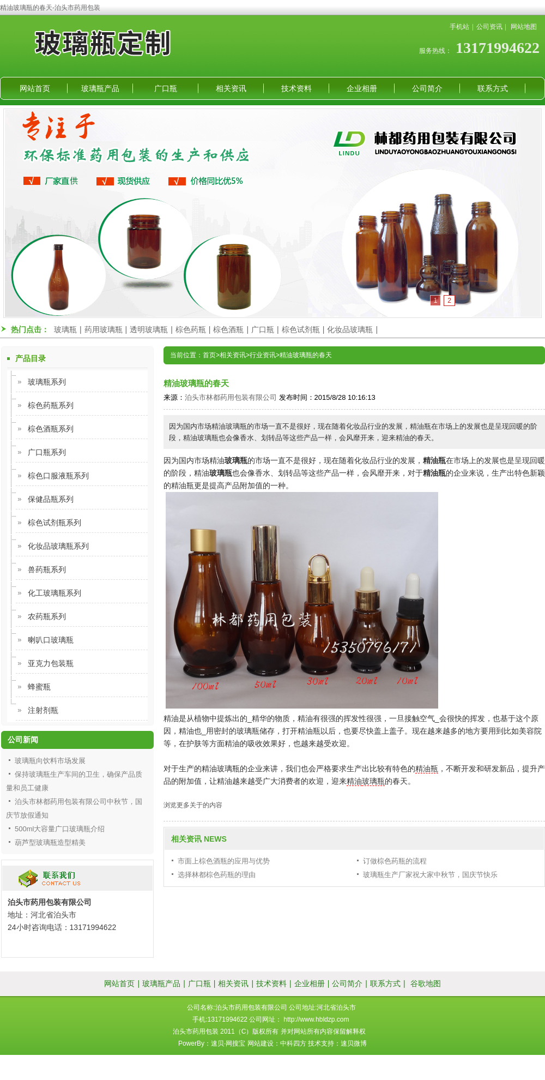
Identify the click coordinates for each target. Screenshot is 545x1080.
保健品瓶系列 (51, 499)
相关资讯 (231, 88)
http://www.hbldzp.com (316, 1019)
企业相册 (362, 88)
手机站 (459, 27)
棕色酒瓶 (228, 329)
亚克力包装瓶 (51, 663)
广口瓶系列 (47, 452)
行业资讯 (263, 355)
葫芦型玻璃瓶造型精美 (50, 842)
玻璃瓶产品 (100, 88)
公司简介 (427, 88)
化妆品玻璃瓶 (350, 329)
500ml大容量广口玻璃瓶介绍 (60, 829)
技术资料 (296, 88)
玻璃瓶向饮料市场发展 (50, 761)
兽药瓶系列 (47, 569)
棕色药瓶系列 (51, 405)
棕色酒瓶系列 (51, 428)
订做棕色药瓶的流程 (395, 861)
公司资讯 (489, 27)
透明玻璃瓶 (149, 329)
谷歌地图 (425, 983)
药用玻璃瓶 (103, 329)
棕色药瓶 (190, 329)
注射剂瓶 (43, 710)
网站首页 (35, 88)
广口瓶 (165, 88)
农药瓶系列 (47, 616)
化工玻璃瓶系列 (54, 593)
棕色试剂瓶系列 (54, 522)
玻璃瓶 (65, 329)
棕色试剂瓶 (301, 329)
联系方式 (492, 88)
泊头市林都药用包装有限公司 (231, 397)
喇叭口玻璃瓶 (51, 639)
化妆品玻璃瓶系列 (58, 546)
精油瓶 (426, 768)
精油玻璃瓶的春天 (306, 355)
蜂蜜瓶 (39, 686)
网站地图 (524, 27)
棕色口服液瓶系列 (58, 475)
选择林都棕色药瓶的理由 (217, 875)
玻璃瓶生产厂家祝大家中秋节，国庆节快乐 (430, 875)
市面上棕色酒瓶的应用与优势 (224, 861)
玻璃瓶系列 (47, 381)
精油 (354, 781)
